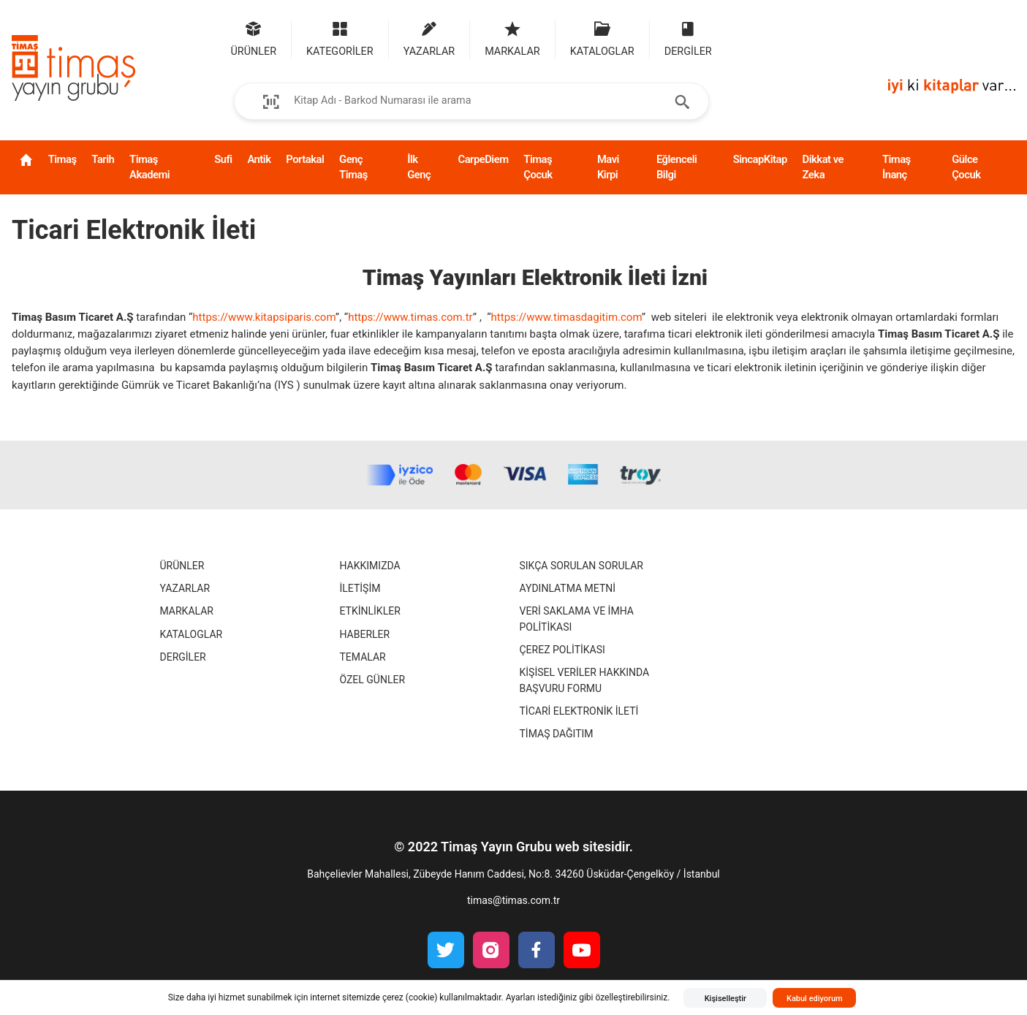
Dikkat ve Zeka (823, 167)
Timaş (62, 159)
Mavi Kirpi (608, 167)
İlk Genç (419, 167)
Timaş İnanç (896, 167)
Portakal (305, 159)
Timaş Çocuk (537, 167)
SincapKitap (760, 159)
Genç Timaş (353, 167)
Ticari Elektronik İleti (579, 711)
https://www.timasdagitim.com (566, 317)
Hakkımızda (370, 565)
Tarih (102, 159)
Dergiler (183, 657)
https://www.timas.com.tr (410, 317)
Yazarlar (185, 588)
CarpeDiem (483, 159)
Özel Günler (373, 679)
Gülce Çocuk (966, 167)
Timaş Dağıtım (557, 734)
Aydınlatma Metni (568, 588)
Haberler (365, 634)
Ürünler (182, 565)
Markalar (186, 611)
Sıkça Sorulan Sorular (581, 565)
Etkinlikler (370, 611)
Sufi (223, 159)
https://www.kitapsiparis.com (263, 317)
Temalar (363, 657)
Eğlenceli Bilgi (676, 167)
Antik (258, 159)
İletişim (360, 588)
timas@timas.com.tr (513, 900)
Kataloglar (191, 634)
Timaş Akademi (149, 167)
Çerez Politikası (562, 649)
